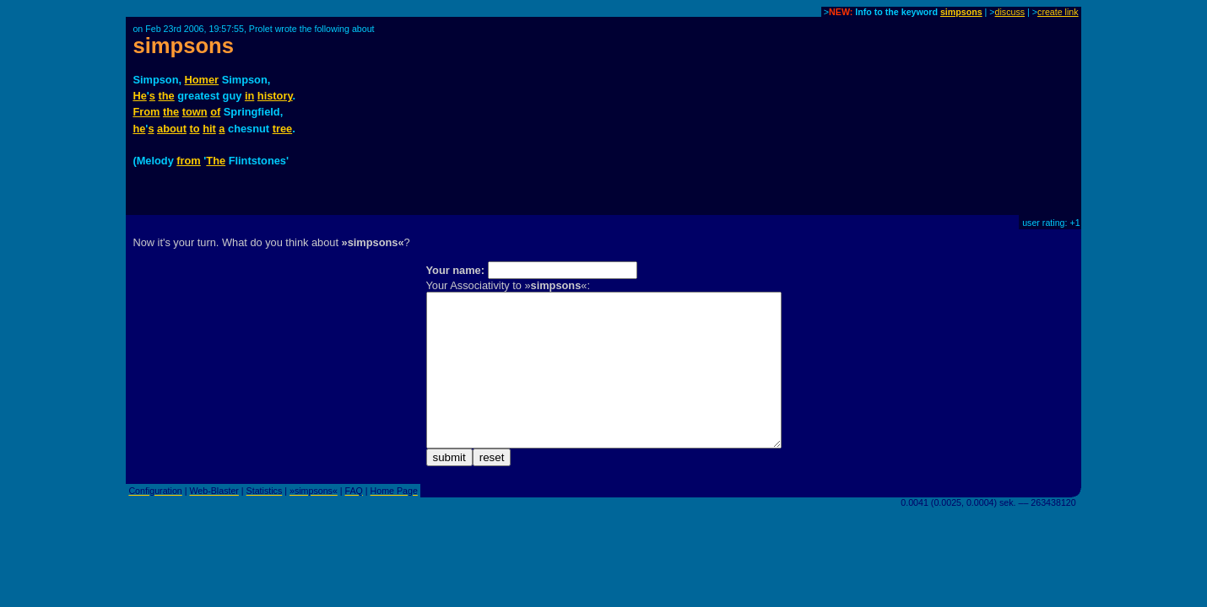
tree (282, 128)
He (139, 95)
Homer (202, 79)
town (195, 111)
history (275, 95)
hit (209, 128)
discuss (1010, 12)
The (215, 160)
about (172, 128)
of (215, 111)
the (167, 95)
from (188, 160)
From (146, 111)
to (194, 128)
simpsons (961, 12)
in (249, 95)
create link (1058, 12)
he (139, 128)
